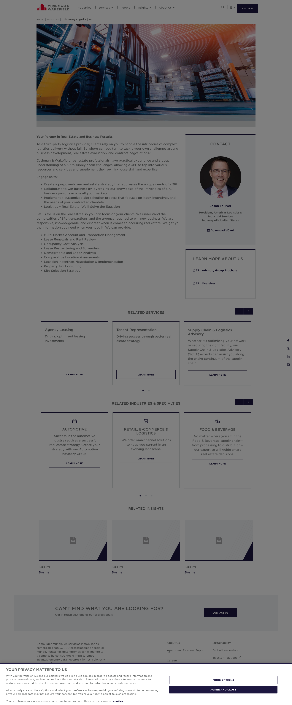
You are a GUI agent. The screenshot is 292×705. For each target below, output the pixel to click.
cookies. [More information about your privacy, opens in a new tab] (118, 701)
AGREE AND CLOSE (223, 689)
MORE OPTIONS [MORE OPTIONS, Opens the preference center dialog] (223, 679)
